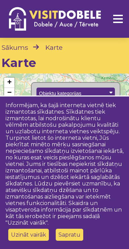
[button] (9, 83)
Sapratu (69, 234)
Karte (54, 47)
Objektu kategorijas (75, 93)
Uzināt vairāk (28, 234)
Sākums (14, 47)
